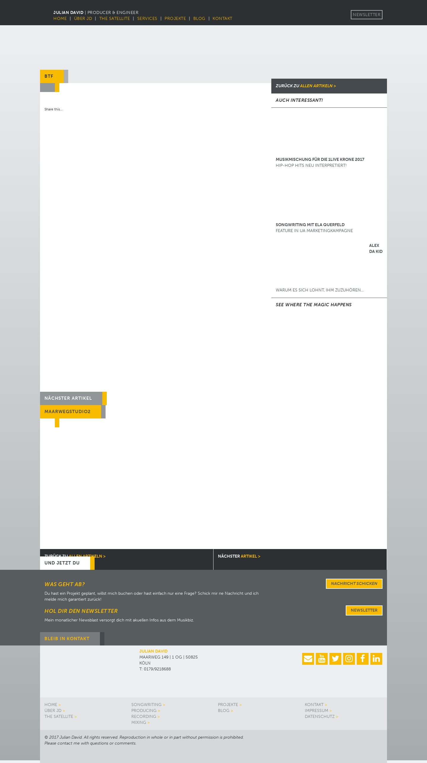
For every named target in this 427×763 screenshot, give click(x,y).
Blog (199, 18)
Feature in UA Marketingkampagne (320, 205)
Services (147, 18)
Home (60, 18)
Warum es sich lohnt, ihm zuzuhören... (329, 268)
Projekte (175, 18)
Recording (143, 716)
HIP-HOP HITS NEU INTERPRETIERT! (320, 140)
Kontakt (222, 18)
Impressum (316, 710)
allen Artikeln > (306, 85)
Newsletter (366, 14)
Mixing (138, 722)
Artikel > (239, 556)
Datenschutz (319, 716)
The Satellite (114, 18)
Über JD (83, 18)
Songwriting (146, 704)
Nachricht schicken (354, 583)
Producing (144, 710)
